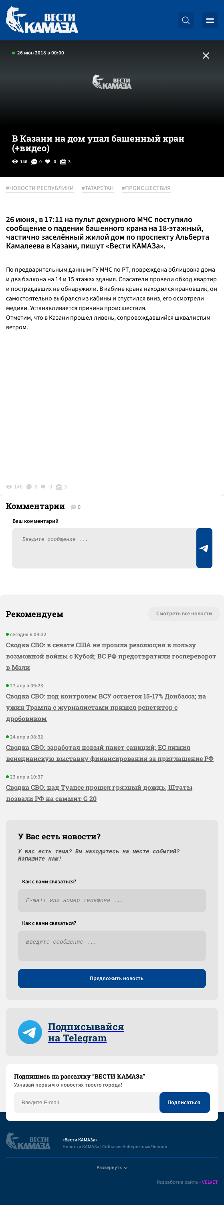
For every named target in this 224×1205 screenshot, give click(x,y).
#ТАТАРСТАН (98, 188)
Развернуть (112, 1167)
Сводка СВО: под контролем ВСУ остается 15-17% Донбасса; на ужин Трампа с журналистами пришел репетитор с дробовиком (106, 707)
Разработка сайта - (187, 1182)
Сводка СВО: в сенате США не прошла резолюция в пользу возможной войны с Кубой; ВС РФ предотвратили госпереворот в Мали (111, 656)
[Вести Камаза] (42, 20)
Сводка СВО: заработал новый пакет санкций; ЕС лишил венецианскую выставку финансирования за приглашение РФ (110, 753)
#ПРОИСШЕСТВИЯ (146, 188)
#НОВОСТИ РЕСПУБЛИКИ (40, 188)
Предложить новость (116, 979)
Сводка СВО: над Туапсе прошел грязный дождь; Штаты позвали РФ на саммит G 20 (99, 793)
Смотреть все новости (184, 614)
